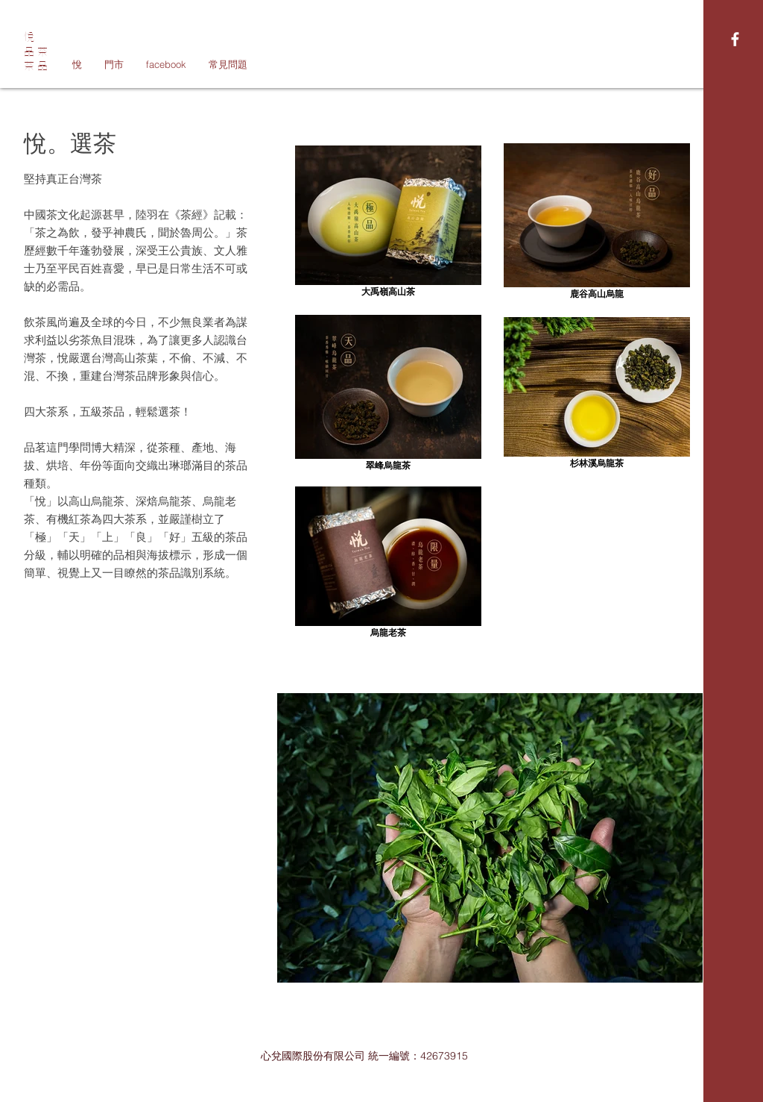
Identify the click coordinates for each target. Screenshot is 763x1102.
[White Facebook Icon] (735, 39)
